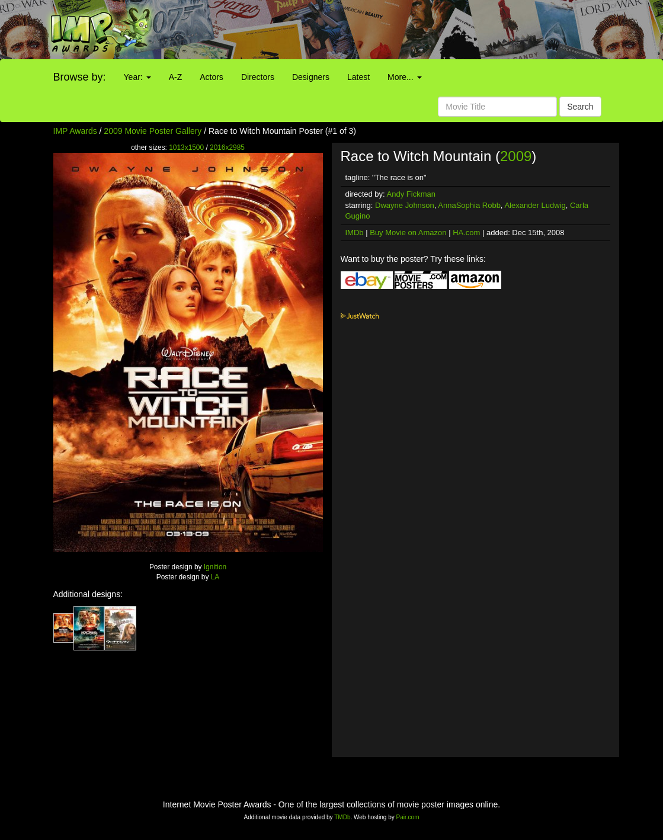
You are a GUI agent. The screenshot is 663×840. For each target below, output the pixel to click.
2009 (515, 156)
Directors (257, 77)
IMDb (354, 232)
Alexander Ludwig (534, 205)
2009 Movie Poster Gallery (152, 131)
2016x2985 (227, 147)
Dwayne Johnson (404, 205)
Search (580, 106)
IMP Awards (75, 131)
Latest (358, 77)
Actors (211, 77)
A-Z (175, 77)
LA (215, 577)
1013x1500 (186, 147)
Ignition (215, 567)
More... (404, 77)
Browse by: (79, 77)
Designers (310, 77)
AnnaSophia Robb (469, 205)
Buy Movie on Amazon (408, 232)
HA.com (466, 232)
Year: (137, 77)
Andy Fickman (411, 194)
